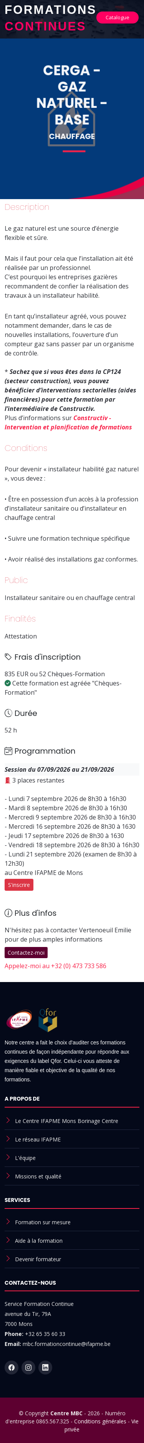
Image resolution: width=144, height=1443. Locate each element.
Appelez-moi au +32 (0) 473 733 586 (55, 966)
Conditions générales (100, 1421)
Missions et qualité (38, 1176)
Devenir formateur (38, 1259)
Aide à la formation (39, 1240)
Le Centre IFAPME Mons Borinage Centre (66, 1121)
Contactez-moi (26, 952)
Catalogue (117, 17)
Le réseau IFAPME (38, 1139)
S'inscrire (19, 884)
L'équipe (25, 1157)
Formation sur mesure (43, 1222)
